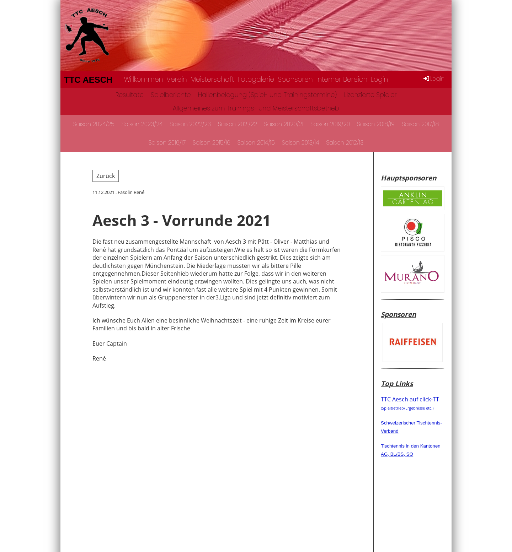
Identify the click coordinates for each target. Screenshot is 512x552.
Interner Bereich (342, 79)
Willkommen (143, 79)
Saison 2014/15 (256, 143)
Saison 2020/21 (283, 124)
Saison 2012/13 (345, 143)
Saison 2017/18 (420, 124)
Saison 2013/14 (300, 143)
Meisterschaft (212, 79)
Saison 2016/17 (167, 143)
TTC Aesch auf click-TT (410, 402)
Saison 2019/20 (330, 124)
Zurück (105, 176)
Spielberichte (171, 94)
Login (379, 79)
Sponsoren (295, 79)
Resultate (129, 94)
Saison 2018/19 (376, 124)
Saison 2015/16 (211, 143)
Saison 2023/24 (142, 124)
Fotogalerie (256, 79)
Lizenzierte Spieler (370, 94)
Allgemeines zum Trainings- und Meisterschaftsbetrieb (256, 108)
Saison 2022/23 (190, 124)
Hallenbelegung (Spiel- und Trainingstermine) (267, 94)
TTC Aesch (88, 80)
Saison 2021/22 (237, 124)
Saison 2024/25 (93, 124)
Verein (176, 79)
